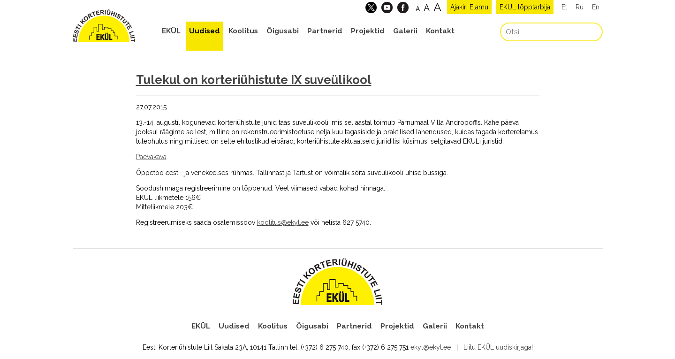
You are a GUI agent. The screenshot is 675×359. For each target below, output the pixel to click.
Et (564, 7)
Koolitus (243, 31)
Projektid (368, 31)
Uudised (204, 31)
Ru (580, 7)
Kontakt (440, 31)
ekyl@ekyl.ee (430, 347)
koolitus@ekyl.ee (283, 222)
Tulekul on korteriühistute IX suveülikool (254, 80)
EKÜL (171, 31)
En (595, 7)
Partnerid (324, 31)
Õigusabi (282, 31)
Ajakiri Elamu (469, 7)
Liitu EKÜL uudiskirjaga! (498, 347)
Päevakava (151, 156)
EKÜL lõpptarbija (525, 7)
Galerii (405, 31)
